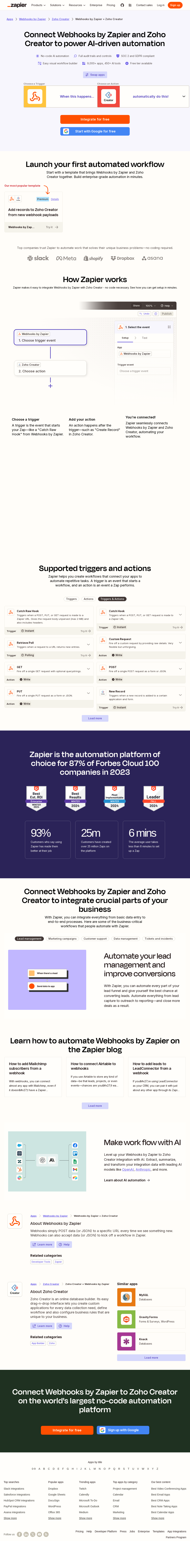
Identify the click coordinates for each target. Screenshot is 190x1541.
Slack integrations (14, 1489)
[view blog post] (33, 1077)
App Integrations (176, 1531)
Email (116, 1500)
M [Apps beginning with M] (95, 1469)
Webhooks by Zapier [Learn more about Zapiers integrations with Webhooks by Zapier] (32, 19)
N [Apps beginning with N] (100, 1469)
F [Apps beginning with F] (63, 1469)
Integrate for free (95, 119)
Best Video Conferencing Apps (168, 1489)
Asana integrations (14, 1512)
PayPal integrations (15, 1506)
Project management (125, 1489)
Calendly (84, 1494)
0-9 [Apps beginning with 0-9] (34, 1469)
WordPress (54, 1506)
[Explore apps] (130, 5)
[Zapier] (17, 5)
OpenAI (128, 1170)
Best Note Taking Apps (164, 1506)
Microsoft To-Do (88, 1500)
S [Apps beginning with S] (124, 1469)
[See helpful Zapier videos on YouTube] (39, 1534)
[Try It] (49, 631)
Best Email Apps (160, 1494)
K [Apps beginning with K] (85, 1469)
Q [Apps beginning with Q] (114, 1469)
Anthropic (143, 1170)
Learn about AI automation (128, 1180)
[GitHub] (122, 5)
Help (64, 1245)
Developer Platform (106, 1531)
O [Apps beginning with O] (105, 1469)
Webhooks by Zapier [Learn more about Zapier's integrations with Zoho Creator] (55, 1216)
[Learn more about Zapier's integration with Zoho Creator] (14, 1289)
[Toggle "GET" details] (49, 669)
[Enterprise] (96, 5)
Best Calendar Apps (162, 1512)
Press (123, 1531)
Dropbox (53, 1489)
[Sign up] (175, 5)
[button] (95, 131)
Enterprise (144, 1531)
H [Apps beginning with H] (73, 1469)
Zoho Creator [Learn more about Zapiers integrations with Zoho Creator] (60, 19)
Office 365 (54, 1512)
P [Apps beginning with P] (109, 1469)
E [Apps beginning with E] (58, 1469)
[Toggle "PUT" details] (49, 693)
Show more (10, 1518)
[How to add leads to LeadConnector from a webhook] (156, 1077)
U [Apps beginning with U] (133, 1469)
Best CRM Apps (160, 1500)
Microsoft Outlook (89, 1506)
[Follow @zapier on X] (32, 1534)
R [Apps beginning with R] (119, 1469)
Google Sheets (56, 1494)
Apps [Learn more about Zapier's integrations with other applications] (10, 19)
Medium (83, 1512)
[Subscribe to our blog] (46, 1534)
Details (55, 199)
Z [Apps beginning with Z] (157, 1469)
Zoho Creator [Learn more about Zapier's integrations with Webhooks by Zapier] (51, 1284)
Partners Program (176, 1537)
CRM (116, 1506)
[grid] (33, 334)
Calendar (118, 1494)
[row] (33, 334)
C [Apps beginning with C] (49, 1469)
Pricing (80, 1531)
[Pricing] (111, 5)
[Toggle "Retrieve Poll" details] (49, 645)
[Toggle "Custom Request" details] (141, 643)
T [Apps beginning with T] (129, 1469)
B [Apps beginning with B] (44, 1469)
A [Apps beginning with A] (39, 1469)
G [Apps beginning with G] (68, 1469)
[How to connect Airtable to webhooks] (94, 1077)
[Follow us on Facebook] (19, 1534)
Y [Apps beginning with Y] (153, 1469)
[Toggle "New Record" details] (141, 695)
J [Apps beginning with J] (81, 1469)
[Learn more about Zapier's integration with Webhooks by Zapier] (14, 1221)
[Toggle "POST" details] (141, 669)
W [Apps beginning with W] (143, 1469)
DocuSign (54, 1500)
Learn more (42, 1245)
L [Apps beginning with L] (90, 1469)
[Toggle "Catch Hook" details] (141, 615)
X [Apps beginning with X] (148, 1469)
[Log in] (160, 5)
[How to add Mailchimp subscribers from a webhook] (33, 1077)
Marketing (118, 1512)
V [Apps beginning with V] (138, 1469)
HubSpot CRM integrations (19, 1500)
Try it (52, 227)
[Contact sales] (144, 5)
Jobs (132, 1531)
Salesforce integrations (17, 1494)
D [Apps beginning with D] (54, 1469)
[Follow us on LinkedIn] (26, 1534)
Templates (158, 1531)
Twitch (82, 1489)
